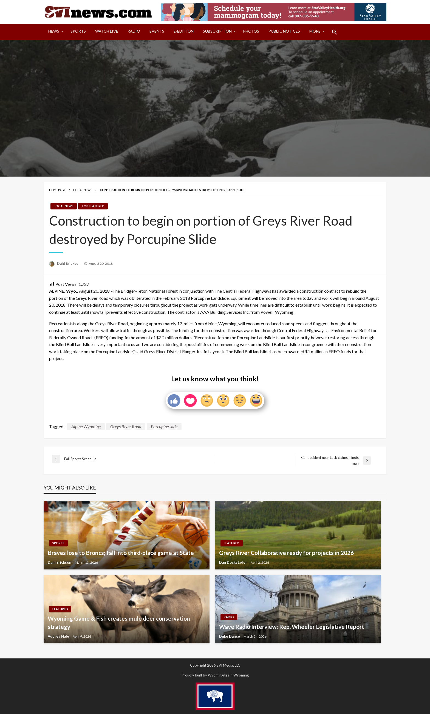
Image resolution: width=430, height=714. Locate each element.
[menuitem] (55, 32)
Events (156, 31)
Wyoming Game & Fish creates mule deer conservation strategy (119, 622)
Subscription (217, 31)
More (315, 31)
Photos (251, 31)
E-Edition (184, 31)
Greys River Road (125, 426)
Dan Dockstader (233, 562)
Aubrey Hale (59, 636)
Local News (82, 190)
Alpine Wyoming (86, 426)
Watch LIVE (106, 31)
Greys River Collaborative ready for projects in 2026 (286, 552)
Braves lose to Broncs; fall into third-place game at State (121, 552)
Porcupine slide (164, 426)
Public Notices (284, 31)
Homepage (57, 190)
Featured (231, 543)
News (53, 31)
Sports (78, 31)
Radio (134, 31)
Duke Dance (230, 636)
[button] (334, 32)
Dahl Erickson (69, 263)
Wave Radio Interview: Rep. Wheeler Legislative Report (291, 626)
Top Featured (92, 206)
